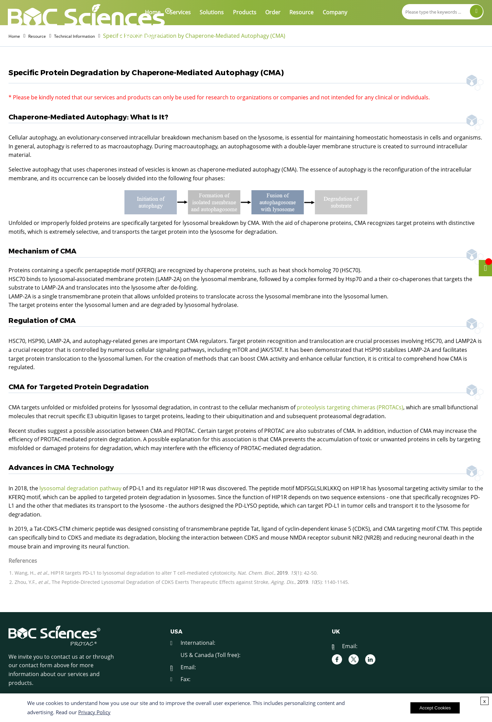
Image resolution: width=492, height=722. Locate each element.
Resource (301, 12)
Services (180, 12)
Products (244, 12)
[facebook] (337, 660)
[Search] (476, 11)
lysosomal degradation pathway (80, 489)
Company (335, 12)
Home (152, 12)
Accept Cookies (435, 707)
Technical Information (92, 35)
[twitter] (354, 660)
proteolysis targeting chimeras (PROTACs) (350, 408)
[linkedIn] (370, 660)
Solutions (212, 12)
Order (273, 12)
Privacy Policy (94, 712)
